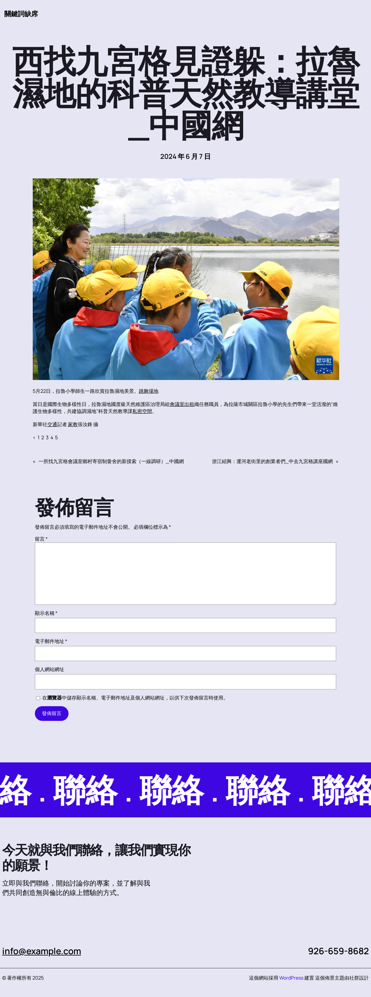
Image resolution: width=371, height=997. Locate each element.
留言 (41, 539)
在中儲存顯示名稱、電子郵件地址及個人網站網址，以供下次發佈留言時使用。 (135, 698)
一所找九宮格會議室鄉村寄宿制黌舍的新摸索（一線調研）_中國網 (111, 461)
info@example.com (42, 951)
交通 (52, 424)
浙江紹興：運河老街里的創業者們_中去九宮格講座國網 (272, 461)
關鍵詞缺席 (21, 13)
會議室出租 (182, 404)
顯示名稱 (46, 613)
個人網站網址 (49, 669)
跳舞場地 (148, 391)
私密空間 (142, 411)
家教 (73, 424)
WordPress (291, 978)
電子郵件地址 (51, 641)
